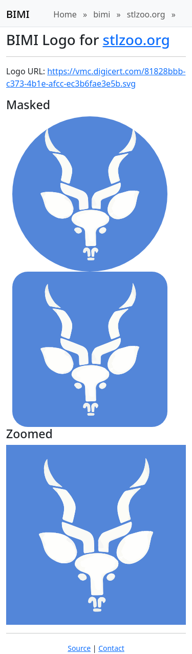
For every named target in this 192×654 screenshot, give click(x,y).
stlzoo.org (146, 14)
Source (79, 648)
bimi (101, 14)
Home (65, 14)
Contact (111, 648)
